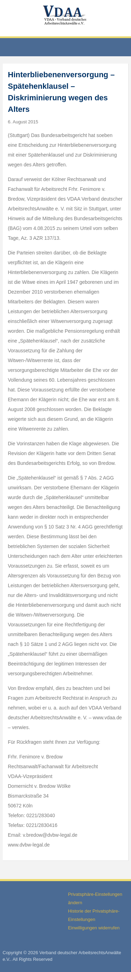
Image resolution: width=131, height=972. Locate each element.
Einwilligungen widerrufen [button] (93, 927)
